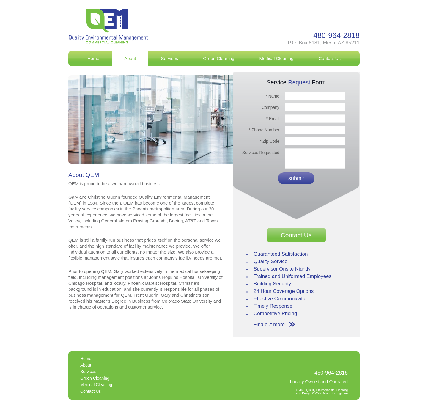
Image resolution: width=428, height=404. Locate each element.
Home (93, 58)
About (130, 58)
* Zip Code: (270, 141)
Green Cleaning (218, 58)
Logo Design (303, 393)
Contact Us (330, 58)
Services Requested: (260, 152)
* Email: (273, 118)
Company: (270, 107)
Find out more (269, 324)
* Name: (273, 96)
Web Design (323, 393)
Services (169, 58)
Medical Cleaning (276, 58)
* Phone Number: (265, 130)
